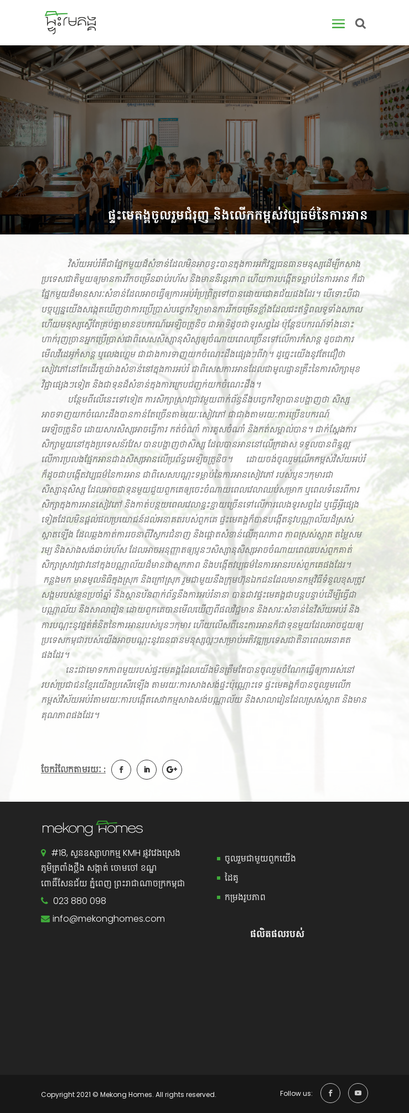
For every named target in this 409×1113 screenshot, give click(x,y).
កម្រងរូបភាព (245, 897)
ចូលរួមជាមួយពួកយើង (260, 858)
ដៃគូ (232, 877)
